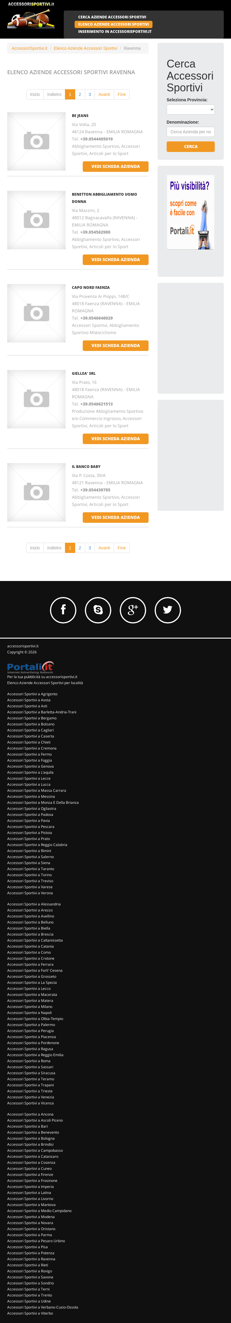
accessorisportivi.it (22, 646)
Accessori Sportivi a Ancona (30, 1114)
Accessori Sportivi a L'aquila (30, 772)
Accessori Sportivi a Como (29, 952)
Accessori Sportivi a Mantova (31, 1204)
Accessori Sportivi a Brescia (30, 934)
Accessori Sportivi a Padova (30, 814)
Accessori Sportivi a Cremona (32, 748)
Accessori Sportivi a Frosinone (32, 1180)
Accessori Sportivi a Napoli (29, 1012)
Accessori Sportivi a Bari (27, 1126)
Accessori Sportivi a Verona (30, 892)
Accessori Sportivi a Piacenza (31, 1036)
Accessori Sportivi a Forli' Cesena (35, 970)
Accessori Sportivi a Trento (29, 1295)
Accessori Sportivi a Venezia (30, 1097)
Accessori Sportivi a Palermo (31, 1024)
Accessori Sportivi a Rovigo (29, 1271)
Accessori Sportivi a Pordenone (33, 1042)
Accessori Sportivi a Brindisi (30, 1144)
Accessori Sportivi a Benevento (33, 1132)
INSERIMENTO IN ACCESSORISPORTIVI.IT (115, 31)
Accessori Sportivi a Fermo (29, 754)
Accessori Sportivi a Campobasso (35, 1150)
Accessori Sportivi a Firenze (30, 1174)
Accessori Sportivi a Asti (27, 706)
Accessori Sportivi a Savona (30, 1277)
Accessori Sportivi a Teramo (30, 1078)
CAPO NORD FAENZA (91, 287)
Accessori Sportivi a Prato (28, 838)
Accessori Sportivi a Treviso (30, 880)
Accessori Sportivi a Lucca (29, 784)
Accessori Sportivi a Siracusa (31, 1072)
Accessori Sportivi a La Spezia (32, 982)
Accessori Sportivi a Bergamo (32, 718)
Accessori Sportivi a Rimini (29, 850)
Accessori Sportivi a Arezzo (30, 910)
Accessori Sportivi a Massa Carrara (36, 790)
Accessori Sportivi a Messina (31, 796)
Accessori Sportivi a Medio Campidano (39, 1210)
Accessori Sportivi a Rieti (27, 1265)
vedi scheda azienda (115, 166)
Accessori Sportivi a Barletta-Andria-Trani (41, 712)
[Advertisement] (199, 322)
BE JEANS (80, 115)
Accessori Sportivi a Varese (30, 886)
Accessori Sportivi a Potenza (30, 1252)
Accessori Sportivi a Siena (28, 862)
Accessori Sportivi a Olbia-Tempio (35, 1018)
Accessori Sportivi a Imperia (30, 1186)
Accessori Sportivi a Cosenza (31, 1162)
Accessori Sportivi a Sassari (30, 1066)
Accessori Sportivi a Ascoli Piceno (35, 1120)
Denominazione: (183, 122)
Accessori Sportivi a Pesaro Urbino (36, 1240)
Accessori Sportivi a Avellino (30, 916)
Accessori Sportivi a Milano (29, 1006)
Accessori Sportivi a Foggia (29, 760)
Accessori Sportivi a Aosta (29, 700)
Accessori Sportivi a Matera (30, 1000)
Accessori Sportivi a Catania (30, 946)
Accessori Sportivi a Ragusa (30, 1048)
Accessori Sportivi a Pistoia (29, 832)
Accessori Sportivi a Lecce (29, 778)
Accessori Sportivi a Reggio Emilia (35, 1054)
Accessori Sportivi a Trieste (30, 1091)
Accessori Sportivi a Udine (29, 1301)
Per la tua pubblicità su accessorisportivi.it (42, 676)
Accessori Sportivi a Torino (29, 874)
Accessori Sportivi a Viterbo (30, 1313)
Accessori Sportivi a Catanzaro (32, 1156)
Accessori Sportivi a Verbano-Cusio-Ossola (42, 1307)
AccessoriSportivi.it (29, 48)
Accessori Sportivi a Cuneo (29, 1168)
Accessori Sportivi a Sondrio (30, 1283)
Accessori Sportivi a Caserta (30, 736)
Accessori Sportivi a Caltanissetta (35, 940)
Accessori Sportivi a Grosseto (31, 976)
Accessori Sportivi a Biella (28, 928)
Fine (122, 94)
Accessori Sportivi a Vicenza (30, 1103)
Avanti (104, 94)
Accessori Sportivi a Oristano (31, 1228)
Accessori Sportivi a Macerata (32, 994)
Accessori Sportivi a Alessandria (34, 904)
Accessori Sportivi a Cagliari (30, 730)
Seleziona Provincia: (187, 99)
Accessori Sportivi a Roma (29, 1060)
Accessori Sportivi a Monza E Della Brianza (43, 802)
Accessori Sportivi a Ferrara (30, 964)
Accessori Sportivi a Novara (30, 1222)
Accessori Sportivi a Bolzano (30, 724)
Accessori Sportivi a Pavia (28, 820)
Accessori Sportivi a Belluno (30, 922)
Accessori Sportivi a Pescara (30, 826)
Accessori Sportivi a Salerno (30, 856)
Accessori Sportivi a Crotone (30, 958)
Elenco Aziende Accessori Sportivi (85, 48)
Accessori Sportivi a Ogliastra (31, 808)
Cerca (191, 146)
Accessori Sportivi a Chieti (29, 742)
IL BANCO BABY (86, 466)
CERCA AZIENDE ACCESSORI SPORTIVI (112, 17)
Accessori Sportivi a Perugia (30, 1030)
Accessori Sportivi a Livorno (30, 1198)
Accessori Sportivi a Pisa (27, 1246)
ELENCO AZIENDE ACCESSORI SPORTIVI (113, 24)
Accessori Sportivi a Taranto (30, 868)
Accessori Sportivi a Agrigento (32, 693)
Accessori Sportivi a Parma (29, 1234)
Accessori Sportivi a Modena (31, 1216)
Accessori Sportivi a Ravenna (31, 1258)
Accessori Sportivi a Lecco (29, 988)
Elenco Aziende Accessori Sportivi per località (45, 682)
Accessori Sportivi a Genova (30, 766)
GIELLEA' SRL (84, 373)
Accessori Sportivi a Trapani (30, 1085)
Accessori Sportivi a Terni (28, 1289)
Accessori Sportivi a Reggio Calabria (37, 844)
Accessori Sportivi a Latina (29, 1192)
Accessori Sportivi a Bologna (31, 1138)
